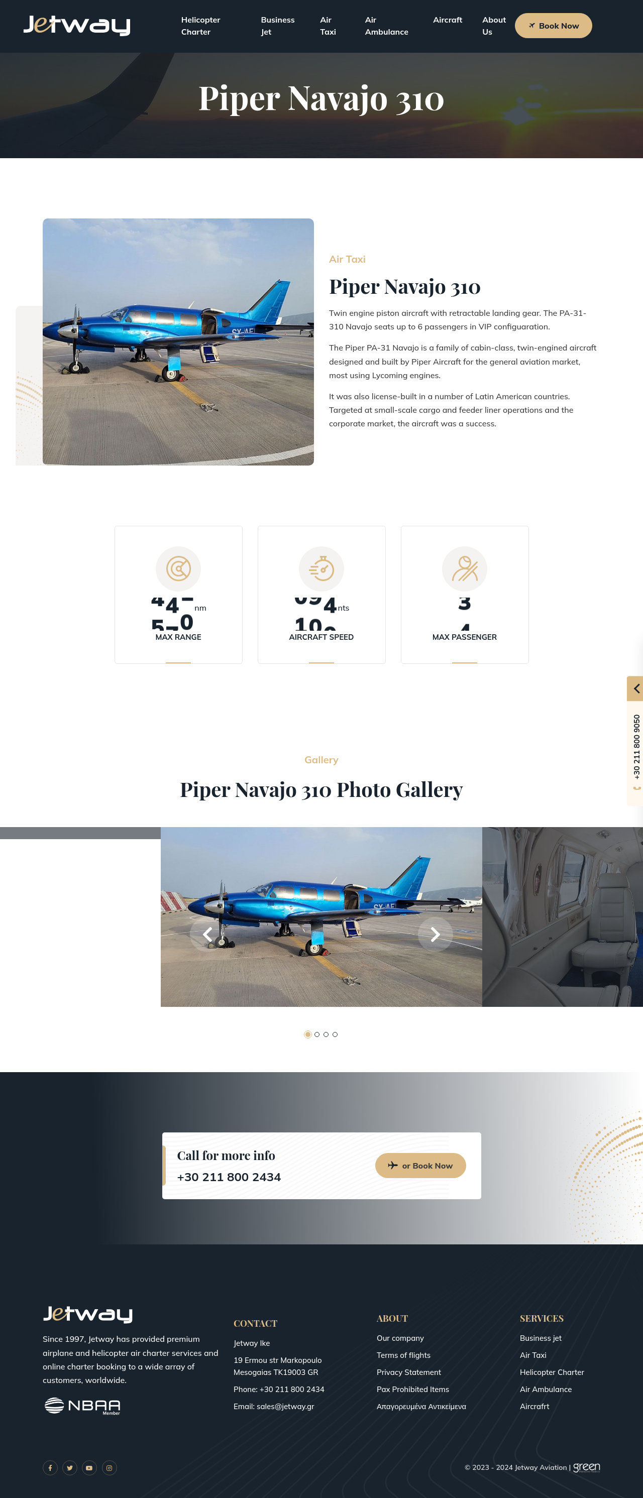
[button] (207, 934)
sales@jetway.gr (285, 1406)
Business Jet (277, 26)
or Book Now (420, 1166)
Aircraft (447, 20)
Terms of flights (404, 1355)
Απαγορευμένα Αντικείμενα (421, 1406)
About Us (494, 26)
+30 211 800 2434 (229, 1177)
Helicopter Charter (201, 26)
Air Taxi (328, 26)
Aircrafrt (535, 1406)
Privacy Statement (409, 1372)
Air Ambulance (386, 26)
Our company (400, 1338)
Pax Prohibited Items (413, 1389)
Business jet (541, 1338)
